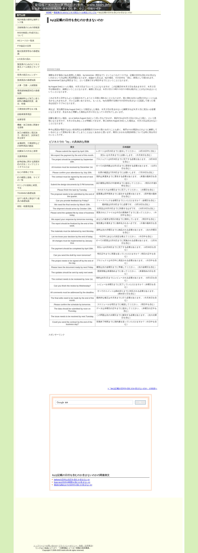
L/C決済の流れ (23, 59)
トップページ (39, 546)
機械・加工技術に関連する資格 (28, 126)
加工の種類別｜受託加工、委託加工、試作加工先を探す (28, 135)
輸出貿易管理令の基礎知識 (28, 52)
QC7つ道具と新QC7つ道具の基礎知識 (28, 199)
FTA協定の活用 (24, 46)
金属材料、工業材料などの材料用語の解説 (28, 144)
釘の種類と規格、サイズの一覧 (28, 178)
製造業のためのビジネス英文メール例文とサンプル (75, 12)
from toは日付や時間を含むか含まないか (72, 482)
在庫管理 (21, 119)
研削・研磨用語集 (25, 206)
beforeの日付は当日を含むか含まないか (72, 479)
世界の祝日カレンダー (27, 75)
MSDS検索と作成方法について (28, 34)
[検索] (94, 402)
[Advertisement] (103, 45)
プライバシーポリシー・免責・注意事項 (75, 546)
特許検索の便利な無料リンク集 (28, 20)
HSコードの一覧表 (25, 40)
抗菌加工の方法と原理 (27, 151)
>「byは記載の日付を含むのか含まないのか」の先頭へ (132, 388)
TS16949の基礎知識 (26, 193)
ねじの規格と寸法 (25, 172)
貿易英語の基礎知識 (26, 80)
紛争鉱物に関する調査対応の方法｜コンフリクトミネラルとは (28, 164)
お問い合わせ (51, 546)
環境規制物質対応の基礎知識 (28, 91)
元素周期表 (22, 156)
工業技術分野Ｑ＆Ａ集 (27, 109)
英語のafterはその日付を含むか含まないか (73, 485)
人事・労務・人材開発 (27, 85)
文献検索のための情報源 (28, 27)
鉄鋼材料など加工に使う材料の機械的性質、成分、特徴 (28, 101)
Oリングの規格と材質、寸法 (28, 186)
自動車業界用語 (24, 114)
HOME (49, 12)
